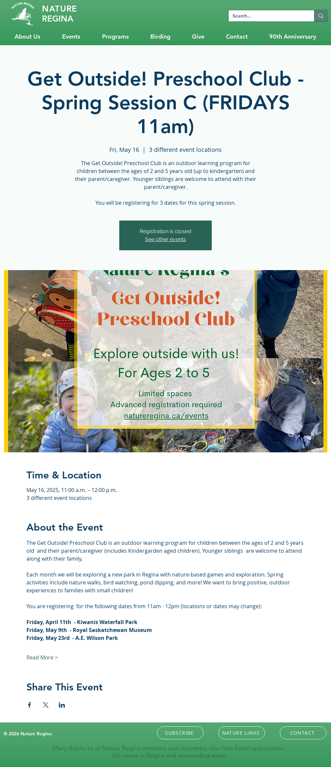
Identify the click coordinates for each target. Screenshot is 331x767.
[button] (180, 732)
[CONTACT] (303, 732)
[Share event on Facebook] (29, 705)
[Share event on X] (46, 705)
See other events (165, 239)
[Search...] (266, 16)
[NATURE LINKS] (241, 732)
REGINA (57, 18)
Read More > (42, 657)
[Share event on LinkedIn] (62, 705)
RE (59, 9)
